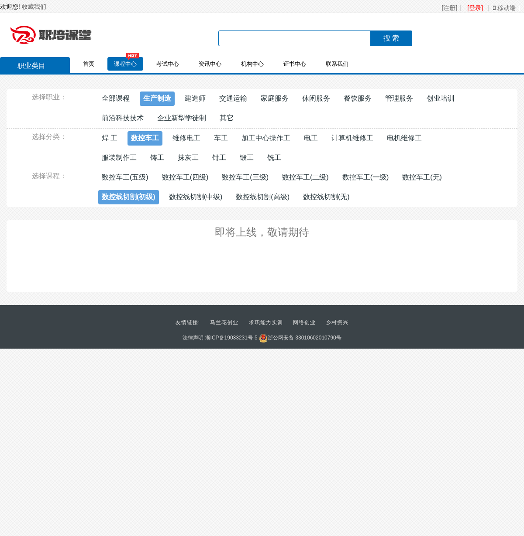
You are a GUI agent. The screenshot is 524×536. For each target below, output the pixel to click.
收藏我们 (34, 6)
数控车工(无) (422, 177)
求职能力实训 (266, 322)
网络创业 (304, 322)
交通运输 (233, 98)
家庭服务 (275, 98)
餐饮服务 (358, 98)
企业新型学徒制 (181, 118)
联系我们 (337, 64)
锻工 (247, 157)
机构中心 (252, 64)
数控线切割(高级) (263, 196)
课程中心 (125, 64)
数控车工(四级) (185, 177)
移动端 (504, 7)
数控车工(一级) (365, 177)
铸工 (157, 157)
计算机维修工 (352, 138)
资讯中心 (210, 64)
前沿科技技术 (123, 118)
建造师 (195, 98)
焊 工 (109, 138)
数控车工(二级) (305, 177)
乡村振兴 (337, 322)
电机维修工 (404, 138)
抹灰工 (188, 157)
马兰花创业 (224, 322)
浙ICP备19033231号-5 (231, 338)
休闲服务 (316, 98)
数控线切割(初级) (128, 196)
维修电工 (186, 138)
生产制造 (157, 98)
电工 (311, 138)
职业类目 (27, 66)
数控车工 (145, 138)
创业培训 (441, 98)
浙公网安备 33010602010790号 (300, 338)
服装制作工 (119, 157)
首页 (88, 64)
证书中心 (294, 64)
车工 (221, 138)
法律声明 (193, 338)
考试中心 (167, 64)
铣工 (274, 157)
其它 (227, 118)
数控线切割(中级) (196, 196)
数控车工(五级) (125, 177)
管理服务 (399, 98)
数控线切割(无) (326, 196)
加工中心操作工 (265, 138)
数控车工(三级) (245, 177)
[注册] (450, 7)
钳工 (219, 157)
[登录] (475, 7)
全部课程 (116, 98)
